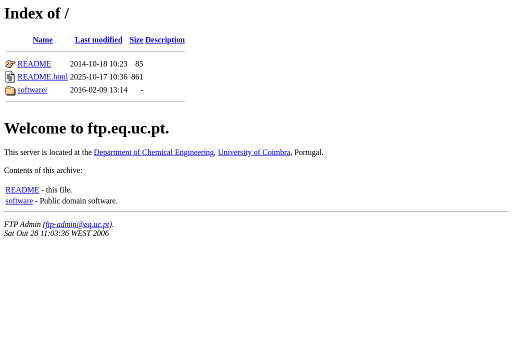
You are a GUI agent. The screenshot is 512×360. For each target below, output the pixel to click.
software (19, 200)
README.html (43, 76)
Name (42, 40)
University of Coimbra (254, 152)
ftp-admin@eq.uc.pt (78, 224)
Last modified (98, 40)
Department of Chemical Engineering (154, 152)
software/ (33, 90)
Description (165, 40)
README (35, 64)
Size (137, 40)
